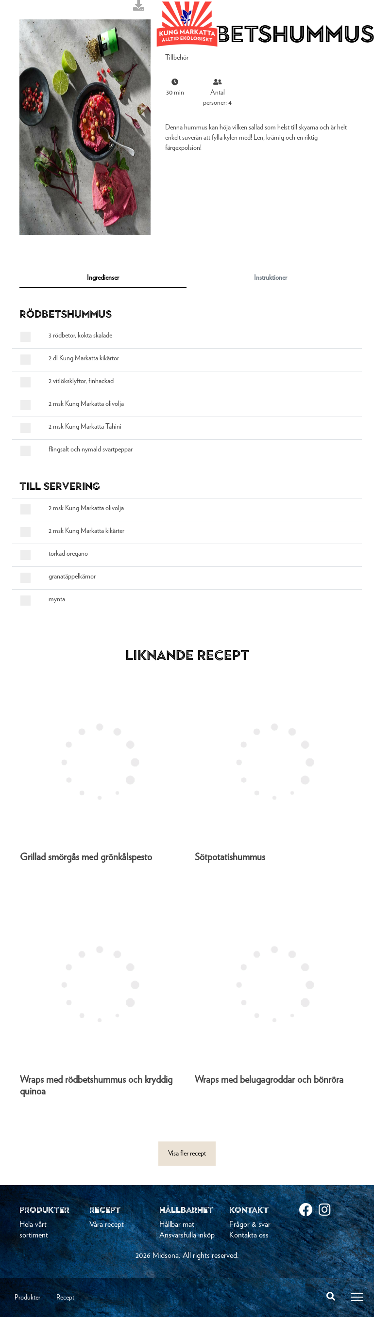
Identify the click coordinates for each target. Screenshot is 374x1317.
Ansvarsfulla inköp (187, 1235)
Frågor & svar (250, 1224)
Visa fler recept (187, 1153)
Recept (65, 1297)
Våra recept (106, 1224)
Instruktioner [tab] (270, 277)
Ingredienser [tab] (103, 277)
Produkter (27, 1297)
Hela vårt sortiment (33, 1230)
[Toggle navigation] (357, 1297)
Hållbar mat (176, 1224)
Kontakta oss (249, 1235)
